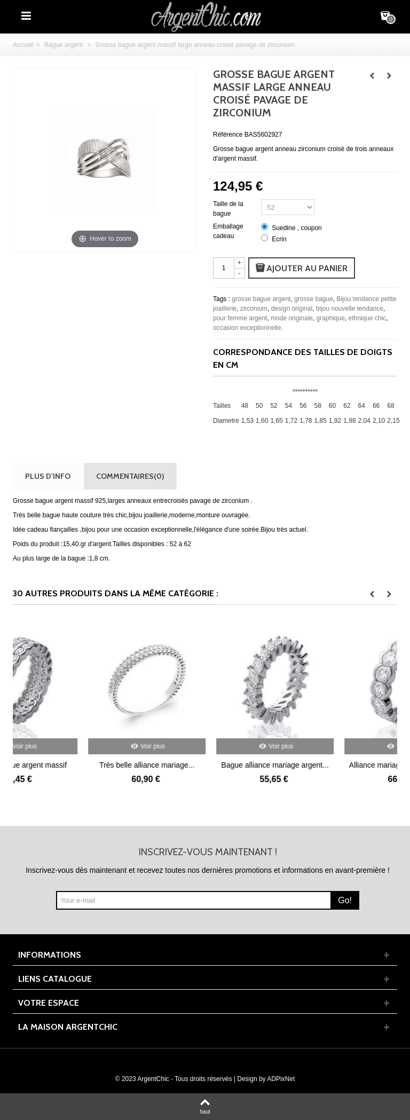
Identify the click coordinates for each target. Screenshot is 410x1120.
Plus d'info (47, 475)
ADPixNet (281, 1079)
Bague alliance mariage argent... (333, 765)
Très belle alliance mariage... (205, 765)
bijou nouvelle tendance (349, 308)
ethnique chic (368, 318)
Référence (227, 134)
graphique (330, 318)
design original (291, 308)
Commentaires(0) (130, 475)
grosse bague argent (261, 299)
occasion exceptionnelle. (248, 328)
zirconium (253, 308)
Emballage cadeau (228, 231)
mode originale (292, 318)
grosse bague (313, 299)
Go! (345, 900)
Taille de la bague (228, 208)
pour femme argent (240, 318)
